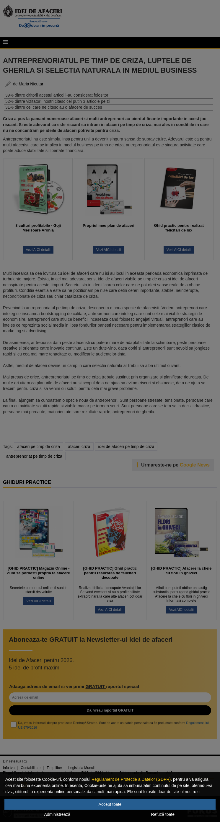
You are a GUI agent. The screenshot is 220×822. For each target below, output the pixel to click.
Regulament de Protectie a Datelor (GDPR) (131, 779)
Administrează (57, 814)
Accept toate (110, 804)
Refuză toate (163, 814)
